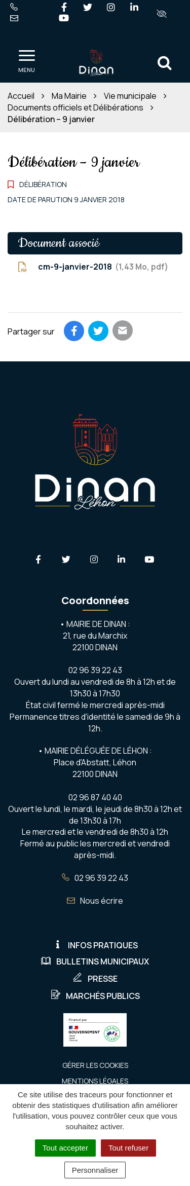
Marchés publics (95, 996)
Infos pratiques (95, 945)
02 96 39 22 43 (95, 877)
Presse (95, 978)
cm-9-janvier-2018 (93, 267)
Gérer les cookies (95, 1065)
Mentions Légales (95, 1081)
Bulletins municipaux (95, 961)
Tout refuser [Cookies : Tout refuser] (128, 1147)
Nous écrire (95, 900)
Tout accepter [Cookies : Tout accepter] (65, 1147)
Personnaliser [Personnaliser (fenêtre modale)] (95, 1170)
